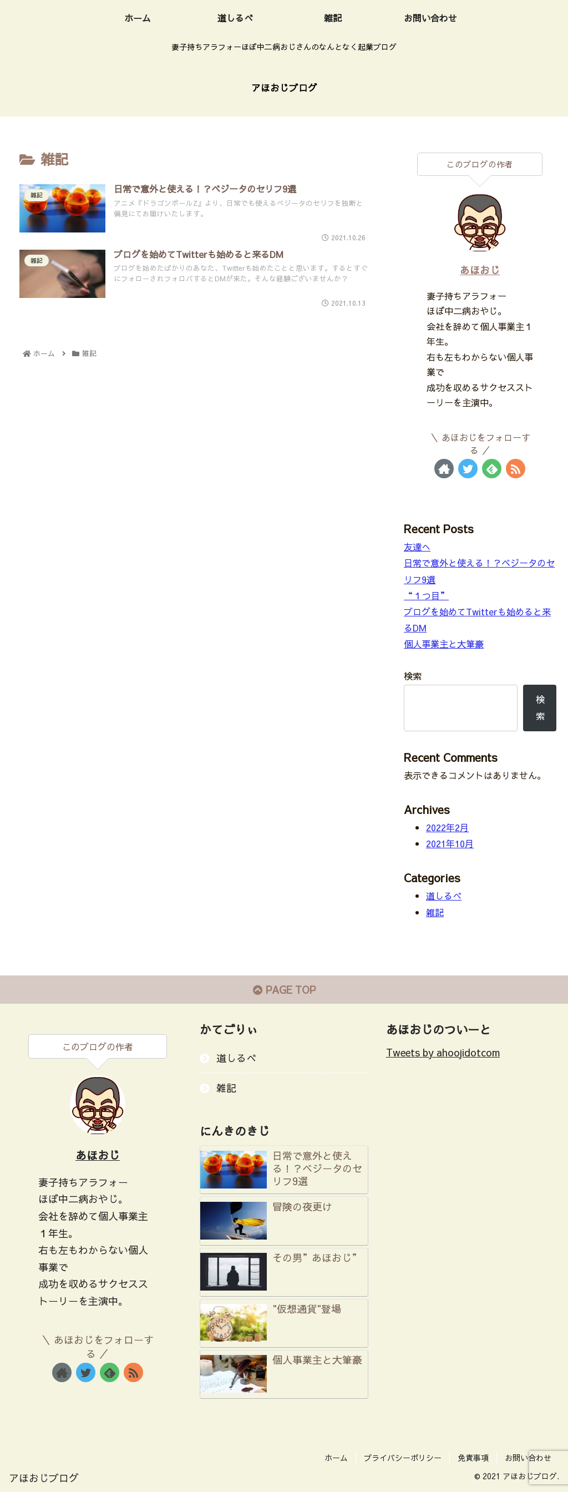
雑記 (435, 912)
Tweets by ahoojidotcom (443, 1052)
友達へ (417, 546)
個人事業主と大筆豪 (444, 644)
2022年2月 (447, 827)
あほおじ (480, 270)
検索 (413, 676)
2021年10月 (450, 843)
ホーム (336, 1457)
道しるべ (444, 895)
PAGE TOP (284, 990)
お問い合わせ (528, 1457)
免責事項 (473, 1457)
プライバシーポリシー (403, 1457)
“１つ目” (426, 595)
